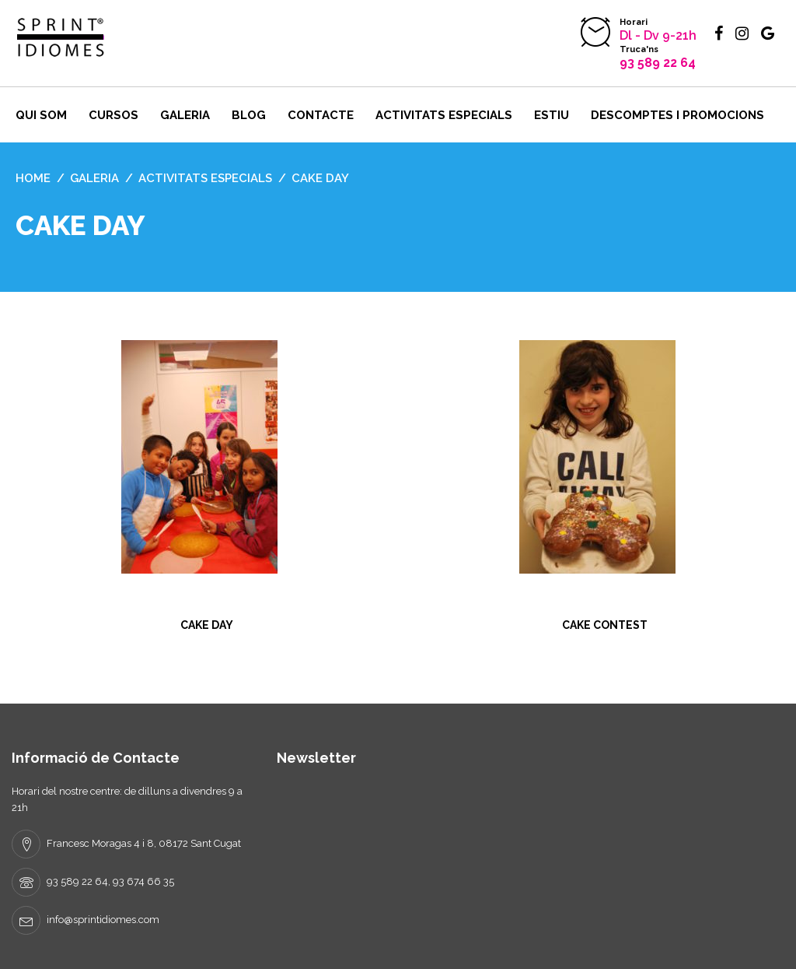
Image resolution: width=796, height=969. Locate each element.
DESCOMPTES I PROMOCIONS (677, 115)
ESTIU (551, 115)
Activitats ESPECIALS (443, 115)
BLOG (249, 115)
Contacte (321, 115)
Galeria (185, 115)
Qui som (41, 115)
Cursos (113, 115)
